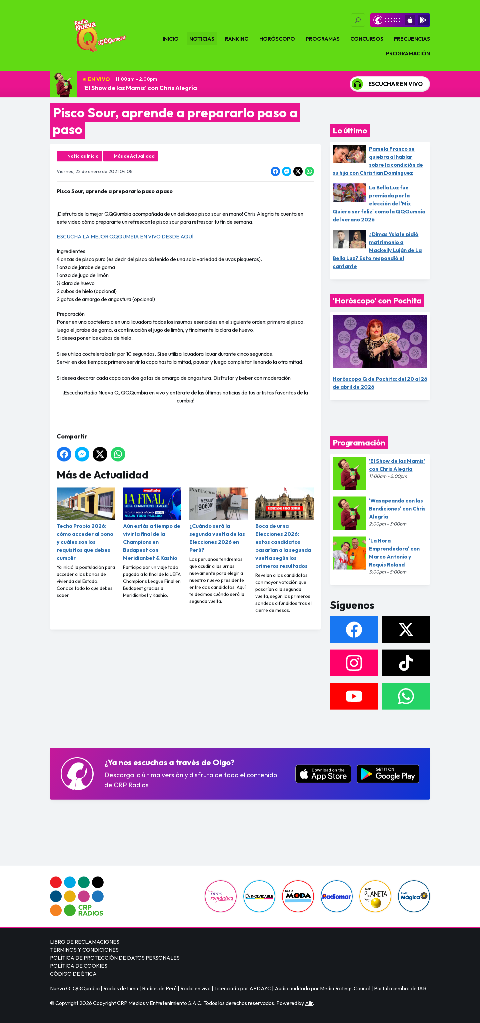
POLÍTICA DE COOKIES (78, 965)
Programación (408, 53)
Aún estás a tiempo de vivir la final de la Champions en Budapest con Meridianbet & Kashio (152, 524)
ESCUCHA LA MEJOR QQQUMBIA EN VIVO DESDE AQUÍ (125, 236)
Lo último (350, 130)
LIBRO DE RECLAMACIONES (84, 941)
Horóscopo (277, 38)
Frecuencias (412, 38)
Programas (323, 38)
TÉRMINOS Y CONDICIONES (84, 949)
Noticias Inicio (83, 156)
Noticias (201, 38)
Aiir (309, 1003)
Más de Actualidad (134, 156)
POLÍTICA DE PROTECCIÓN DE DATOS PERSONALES (115, 957)
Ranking (237, 38)
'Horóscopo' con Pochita (377, 300)
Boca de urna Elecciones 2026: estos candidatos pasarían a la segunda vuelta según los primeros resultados (284, 528)
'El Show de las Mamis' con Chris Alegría (140, 88)
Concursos (366, 38)
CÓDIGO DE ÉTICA (73, 973)
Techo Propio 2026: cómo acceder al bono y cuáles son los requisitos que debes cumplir (86, 524)
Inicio (171, 38)
